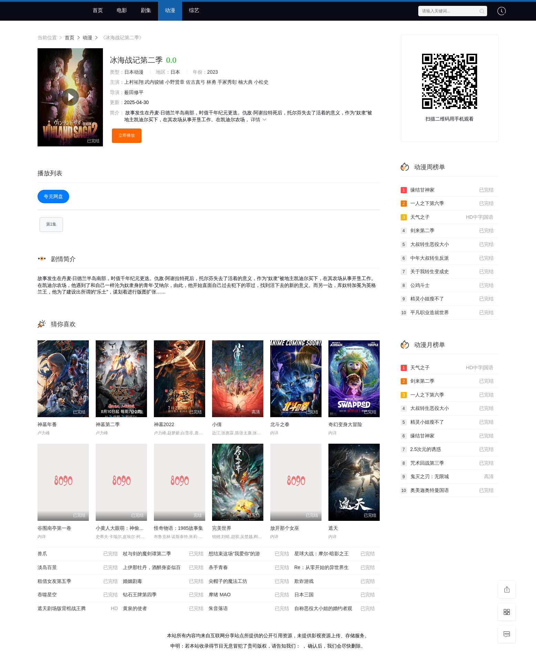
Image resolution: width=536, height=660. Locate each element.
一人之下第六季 (447, 203)
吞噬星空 (78, 594)
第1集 (51, 224)
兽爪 (78, 553)
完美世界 (221, 528)
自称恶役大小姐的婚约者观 (334, 608)
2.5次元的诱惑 (447, 449)
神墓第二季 (108, 424)
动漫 (170, 10)
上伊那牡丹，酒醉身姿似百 (163, 567)
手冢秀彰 (227, 82)
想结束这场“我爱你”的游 (249, 553)
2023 (212, 72)
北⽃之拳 (280, 424)
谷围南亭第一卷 (54, 528)
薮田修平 (134, 92)
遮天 (333, 528)
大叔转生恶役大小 (447, 244)
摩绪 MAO (249, 594)
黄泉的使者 (163, 608)
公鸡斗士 (447, 285)
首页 (98, 10)
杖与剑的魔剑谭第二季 (163, 553)
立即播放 (126, 135)
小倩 (217, 424)
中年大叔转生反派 (447, 258)
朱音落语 (249, 608)
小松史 (261, 82)
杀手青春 (249, 567)
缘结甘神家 (447, 190)
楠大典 (245, 82)
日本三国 (334, 594)
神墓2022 (164, 424)
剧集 (146, 10)
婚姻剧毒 (163, 581)
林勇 (211, 82)
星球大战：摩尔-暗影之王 (334, 553)
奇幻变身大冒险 (345, 424)
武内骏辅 (154, 82)
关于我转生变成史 (447, 271)
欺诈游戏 (334, 581)
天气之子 (447, 217)
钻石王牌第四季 (163, 594)
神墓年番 (47, 424)
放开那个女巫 (284, 528)
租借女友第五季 (78, 581)
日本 (175, 72)
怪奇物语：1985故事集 (178, 528)
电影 (122, 10)
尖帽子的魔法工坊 (249, 581)
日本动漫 (134, 72)
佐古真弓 (195, 82)
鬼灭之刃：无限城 (447, 476)
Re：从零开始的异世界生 (334, 567)
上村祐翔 (134, 82)
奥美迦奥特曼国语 (447, 490)
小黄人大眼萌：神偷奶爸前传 (127, 528)
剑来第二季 (447, 230)
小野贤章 (175, 82)
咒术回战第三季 (447, 463)
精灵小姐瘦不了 (447, 299)
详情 (259, 119)
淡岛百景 (78, 567)
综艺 (194, 10)
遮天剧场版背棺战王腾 (78, 608)
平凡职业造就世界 (447, 312)
